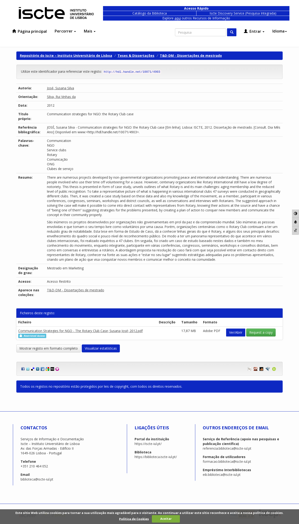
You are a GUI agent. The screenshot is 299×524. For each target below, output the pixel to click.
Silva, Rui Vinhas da (61, 96)
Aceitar (166, 519)
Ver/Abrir (235, 332)
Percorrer (65, 31)
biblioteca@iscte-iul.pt (37, 479)
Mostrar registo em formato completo (48, 348)
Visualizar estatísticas (101, 348)
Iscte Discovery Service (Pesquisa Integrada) (243, 13)
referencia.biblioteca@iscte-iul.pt (227, 448)
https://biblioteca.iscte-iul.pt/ (156, 457)
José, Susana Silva (60, 88)
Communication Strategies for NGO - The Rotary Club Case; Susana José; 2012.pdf (80, 331)
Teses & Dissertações (135, 55)
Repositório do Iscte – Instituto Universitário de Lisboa (66, 55)
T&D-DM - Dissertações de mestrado (191, 55)
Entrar (254, 31)
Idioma (279, 31)
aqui (177, 18)
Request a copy (261, 332)
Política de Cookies (134, 519)
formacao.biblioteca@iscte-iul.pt (227, 461)
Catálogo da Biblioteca (149, 13)
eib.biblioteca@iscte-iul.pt (222, 474)
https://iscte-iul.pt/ (148, 443)
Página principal (29, 31)
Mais (90, 31)
